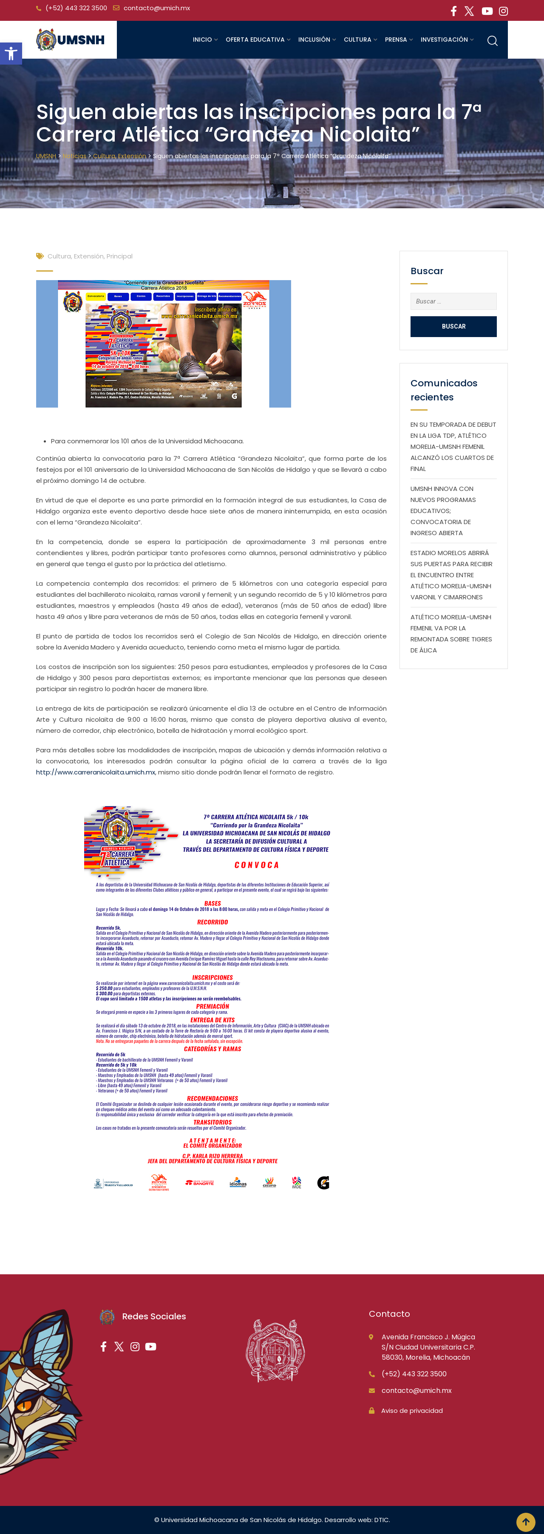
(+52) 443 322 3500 (76, 7)
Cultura (357, 39)
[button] (11, 54)
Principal (120, 256)
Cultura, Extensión (76, 256)
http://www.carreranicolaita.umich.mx (95, 772)
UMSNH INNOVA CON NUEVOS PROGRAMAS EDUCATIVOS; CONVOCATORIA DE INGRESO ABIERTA (443, 510)
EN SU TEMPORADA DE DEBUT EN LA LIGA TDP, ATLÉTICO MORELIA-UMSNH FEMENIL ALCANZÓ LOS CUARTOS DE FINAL (453, 446)
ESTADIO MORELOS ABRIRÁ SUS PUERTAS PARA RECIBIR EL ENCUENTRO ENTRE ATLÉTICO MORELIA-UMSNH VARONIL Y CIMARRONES (452, 574)
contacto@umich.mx (157, 7)
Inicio (202, 39)
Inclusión (314, 39)
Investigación (444, 39)
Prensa (396, 39)
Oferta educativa (255, 39)
